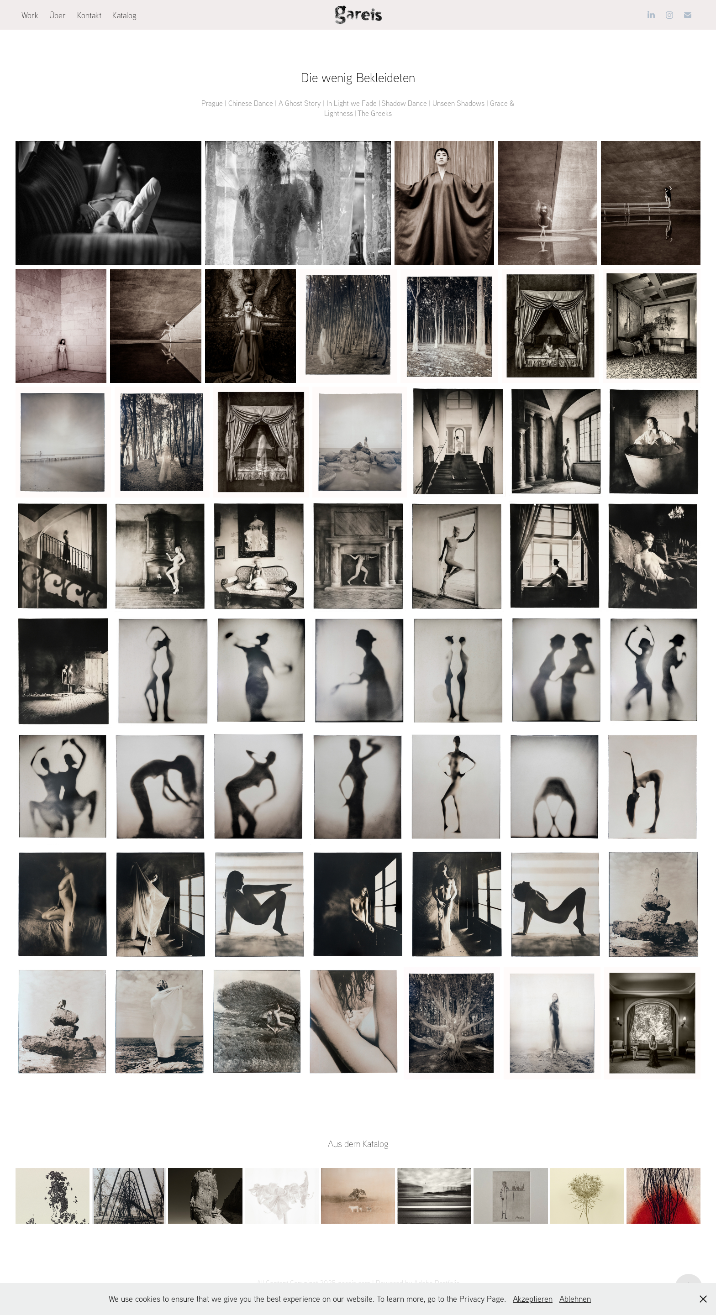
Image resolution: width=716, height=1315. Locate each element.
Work (29, 15)
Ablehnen (575, 1299)
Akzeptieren (533, 1299)
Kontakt (89, 15)
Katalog (124, 15)
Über (57, 15)
